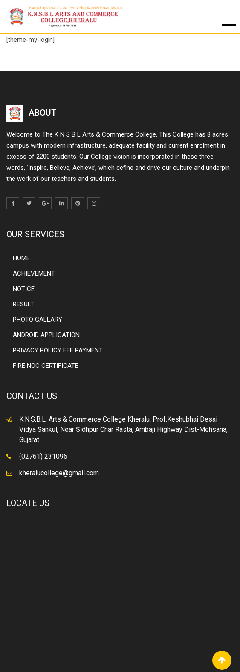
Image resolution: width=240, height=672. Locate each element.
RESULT (23, 304)
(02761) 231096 (43, 456)
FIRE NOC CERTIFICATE (45, 365)
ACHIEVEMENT (34, 273)
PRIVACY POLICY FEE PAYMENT (58, 350)
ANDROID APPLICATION (46, 335)
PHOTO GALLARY (37, 319)
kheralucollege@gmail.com (59, 473)
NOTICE (24, 289)
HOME (21, 258)
